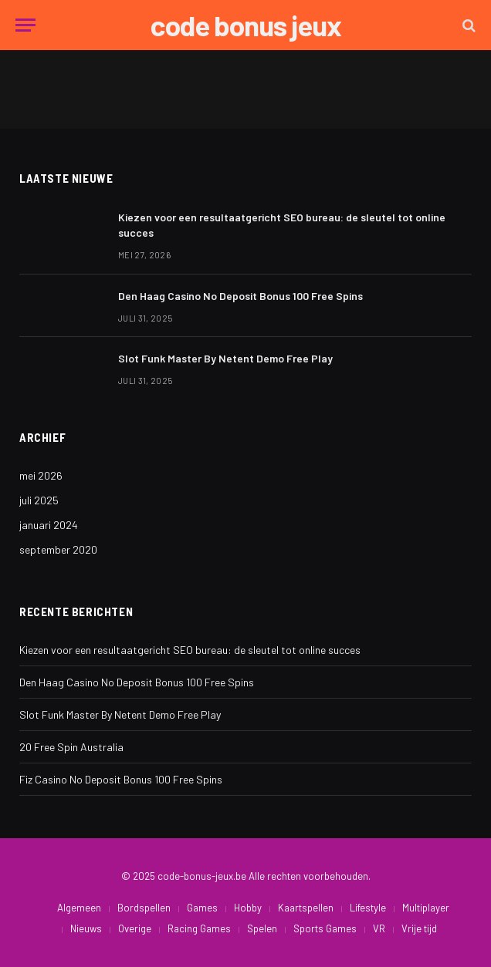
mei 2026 (41, 475)
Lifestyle (368, 907)
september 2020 (58, 549)
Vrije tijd (419, 928)
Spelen (262, 928)
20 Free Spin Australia (71, 746)
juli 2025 (39, 500)
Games (202, 907)
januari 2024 (48, 524)
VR (379, 928)
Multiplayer (425, 907)
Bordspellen (144, 907)
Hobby (248, 907)
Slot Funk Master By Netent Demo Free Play (225, 358)
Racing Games (199, 928)
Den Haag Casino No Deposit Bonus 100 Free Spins (240, 295)
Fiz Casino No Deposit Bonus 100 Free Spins (120, 779)
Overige (134, 928)
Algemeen (79, 907)
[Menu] (25, 25)
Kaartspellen (306, 907)
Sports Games (325, 928)
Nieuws (86, 928)
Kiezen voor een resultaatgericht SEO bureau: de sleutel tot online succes (281, 225)
